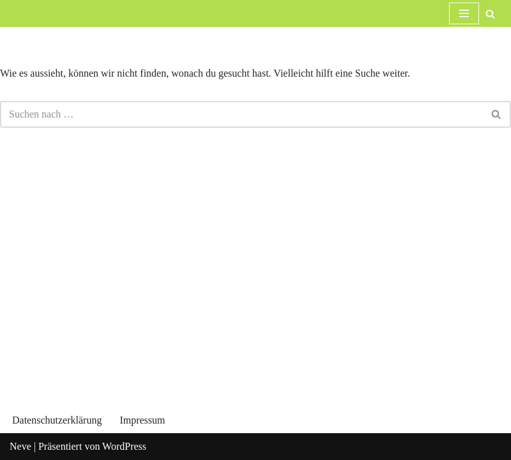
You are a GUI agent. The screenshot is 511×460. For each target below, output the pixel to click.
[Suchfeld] (490, 14)
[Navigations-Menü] (464, 13)
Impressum (142, 420)
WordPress (124, 446)
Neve (20, 446)
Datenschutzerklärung (57, 420)
